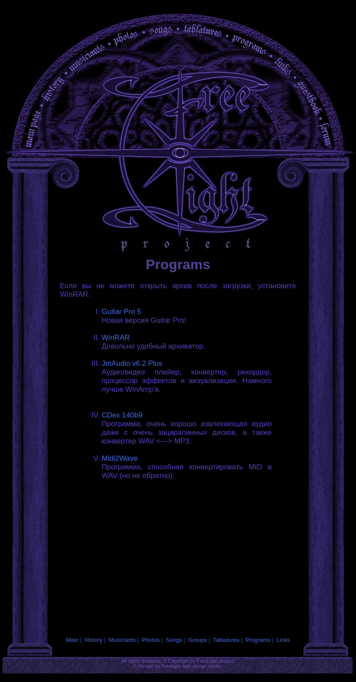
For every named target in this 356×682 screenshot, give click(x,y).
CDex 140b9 (122, 415)
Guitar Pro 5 (122, 312)
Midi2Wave (120, 458)
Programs (258, 640)
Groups (197, 640)
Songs (174, 640)
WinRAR (116, 337)
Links (283, 640)
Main (72, 640)
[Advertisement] (124, 547)
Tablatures (226, 640)
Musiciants (122, 640)
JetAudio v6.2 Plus (132, 363)
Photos (151, 640)
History (93, 640)
